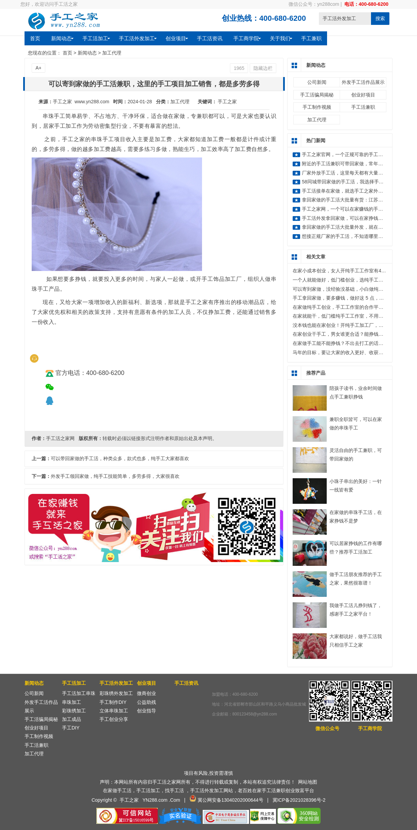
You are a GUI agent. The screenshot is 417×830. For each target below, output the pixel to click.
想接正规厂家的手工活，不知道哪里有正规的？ (352, 236)
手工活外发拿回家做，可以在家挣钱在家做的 (349, 218)
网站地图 (307, 782)
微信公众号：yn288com (314, 4)
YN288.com (154, 800)
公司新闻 (316, 82)
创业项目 (176, 38)
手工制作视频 (317, 107)
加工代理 (111, 53)
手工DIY (70, 727)
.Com (174, 800)
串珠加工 (71, 702)
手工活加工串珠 (78, 693)
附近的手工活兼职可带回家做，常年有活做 (347, 163)
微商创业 (146, 693)
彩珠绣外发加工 (116, 693)
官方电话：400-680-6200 (84, 372)
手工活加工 (95, 38)
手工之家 (227, 101)
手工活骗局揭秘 (317, 94)
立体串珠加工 (113, 710)
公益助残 (146, 702)
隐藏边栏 (263, 68)
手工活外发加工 (137, 38)
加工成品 (71, 719)
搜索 (380, 18)
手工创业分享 (113, 719)
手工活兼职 (363, 107)
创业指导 (146, 710)
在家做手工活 (117, 790)
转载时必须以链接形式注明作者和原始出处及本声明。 (160, 438)
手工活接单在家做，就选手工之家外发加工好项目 (354, 191)
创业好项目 (363, 94)
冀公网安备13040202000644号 (230, 800)
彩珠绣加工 (74, 710)
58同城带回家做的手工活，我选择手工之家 (347, 181)
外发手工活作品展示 (363, 82)
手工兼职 (311, 38)
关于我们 (280, 38)
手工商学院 (246, 38)
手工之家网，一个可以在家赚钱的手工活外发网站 (354, 209)
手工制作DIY (112, 702)
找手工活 (174, 790)
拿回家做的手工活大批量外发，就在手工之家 (349, 227)
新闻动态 (61, 38)
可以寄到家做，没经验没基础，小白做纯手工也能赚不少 (352, 289)
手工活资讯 (209, 38)
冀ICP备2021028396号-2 (299, 800)
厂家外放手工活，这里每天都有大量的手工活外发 (354, 173)
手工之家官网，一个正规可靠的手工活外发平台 (352, 154)
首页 (35, 38)
